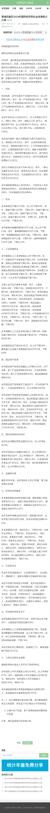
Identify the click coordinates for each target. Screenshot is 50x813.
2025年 (29, 8)
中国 (14, 8)
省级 (21, 8)
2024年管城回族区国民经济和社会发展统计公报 (23, 778)
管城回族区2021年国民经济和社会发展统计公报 (23, 791)
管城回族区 (28, 743)
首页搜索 (5, 8)
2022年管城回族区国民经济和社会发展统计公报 (23, 787)
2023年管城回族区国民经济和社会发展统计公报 (23, 783)
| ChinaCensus (28, 808)
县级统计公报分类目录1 (30, 24)
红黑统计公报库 (25, 2)
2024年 (38, 8)
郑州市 (17, 32)
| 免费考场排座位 (39, 808)
